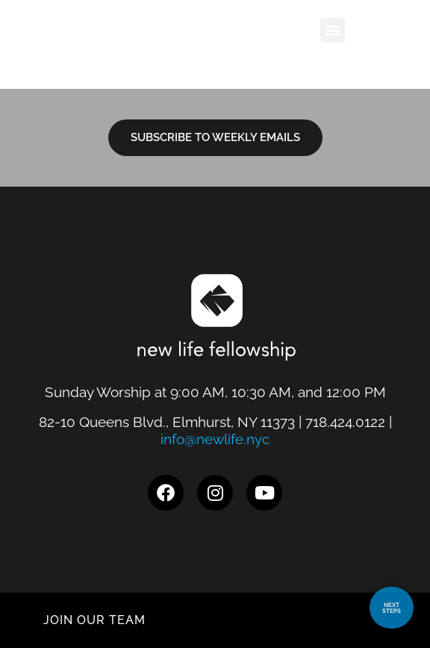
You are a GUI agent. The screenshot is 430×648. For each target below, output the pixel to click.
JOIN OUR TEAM (94, 620)
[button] (353, 30)
